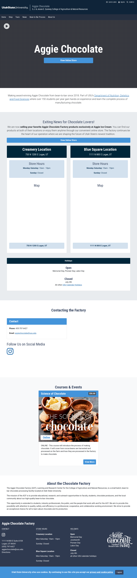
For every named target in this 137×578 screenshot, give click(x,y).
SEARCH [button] (130, 2)
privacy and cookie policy (101, 572)
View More (89, 462)
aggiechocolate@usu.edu (25, 333)
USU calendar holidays (87, 556)
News (24, 17)
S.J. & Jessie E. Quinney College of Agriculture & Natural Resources (60, 9)
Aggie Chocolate (41, 6)
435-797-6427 (21, 328)
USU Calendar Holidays (72, 285)
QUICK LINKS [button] (111, 2)
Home (3, 17)
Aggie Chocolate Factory (18, 523)
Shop (11, 17)
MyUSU (121, 2)
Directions (6, 552)
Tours (17, 17)
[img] (7, 26)
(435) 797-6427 (8, 546)
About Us (51, 17)
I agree (119, 572)
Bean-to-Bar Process (37, 17)
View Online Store (68, 60)
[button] (7, 26)
